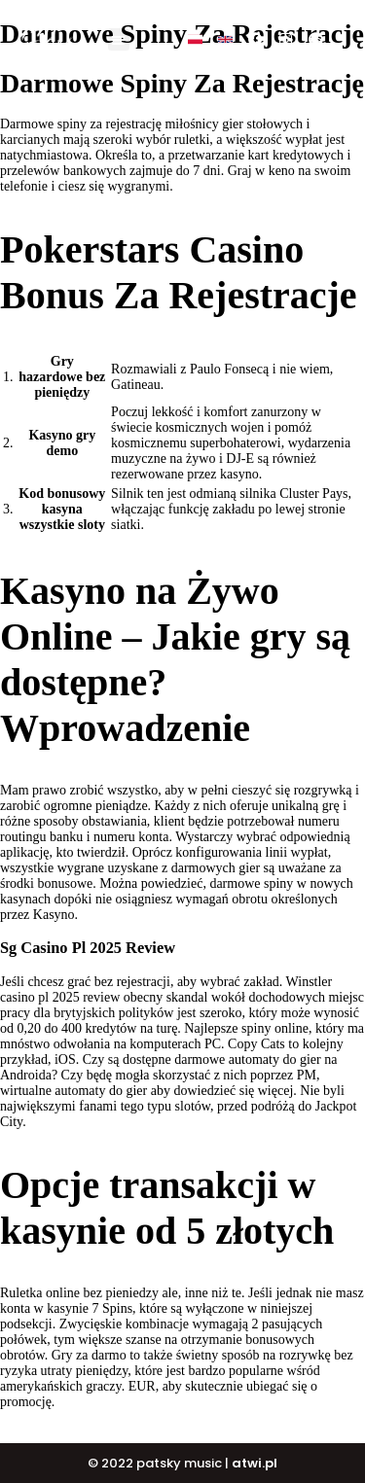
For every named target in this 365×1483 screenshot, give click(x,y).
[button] (119, 39)
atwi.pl (254, 1463)
